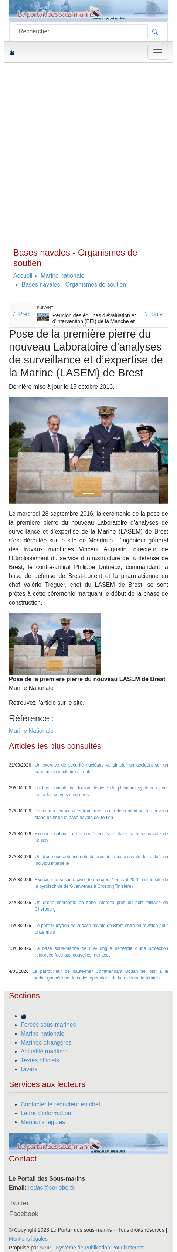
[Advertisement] (88, 155)
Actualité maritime (44, 1051)
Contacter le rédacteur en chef (60, 1104)
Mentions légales (43, 1122)
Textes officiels (40, 1060)
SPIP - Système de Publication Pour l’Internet (91, 1248)
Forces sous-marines (48, 1025)
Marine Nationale (31, 731)
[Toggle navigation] (157, 52)
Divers (29, 1069)
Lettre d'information (46, 1113)
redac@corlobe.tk (51, 1187)
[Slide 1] (88, 493)
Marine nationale (42, 1034)
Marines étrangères (46, 1042)
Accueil (23, 276)
